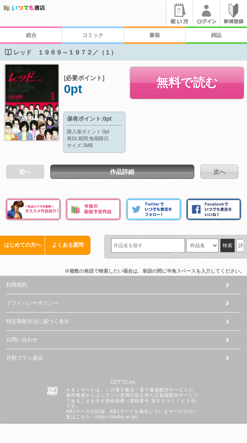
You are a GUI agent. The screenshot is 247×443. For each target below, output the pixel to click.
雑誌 (216, 35)
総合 (31, 35)
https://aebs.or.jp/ (116, 416)
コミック (92, 35)
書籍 (154, 35)
